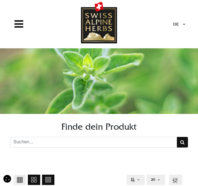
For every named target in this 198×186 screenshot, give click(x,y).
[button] (20, 180)
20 (153, 179)
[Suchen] (182, 142)
